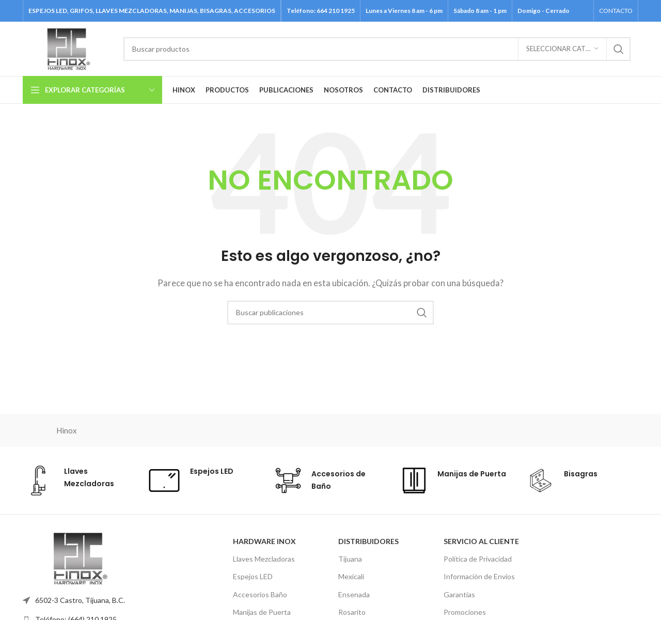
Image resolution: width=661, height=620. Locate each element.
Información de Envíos (479, 576)
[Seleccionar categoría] (562, 49)
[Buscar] (377, 49)
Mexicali (351, 576)
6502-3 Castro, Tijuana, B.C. (80, 600)
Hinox (66, 430)
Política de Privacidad (478, 558)
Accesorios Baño (260, 594)
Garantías (459, 594)
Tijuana (350, 558)
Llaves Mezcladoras (264, 558)
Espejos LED (253, 576)
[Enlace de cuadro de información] (78, 480)
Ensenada (354, 594)
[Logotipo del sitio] (68, 47)
